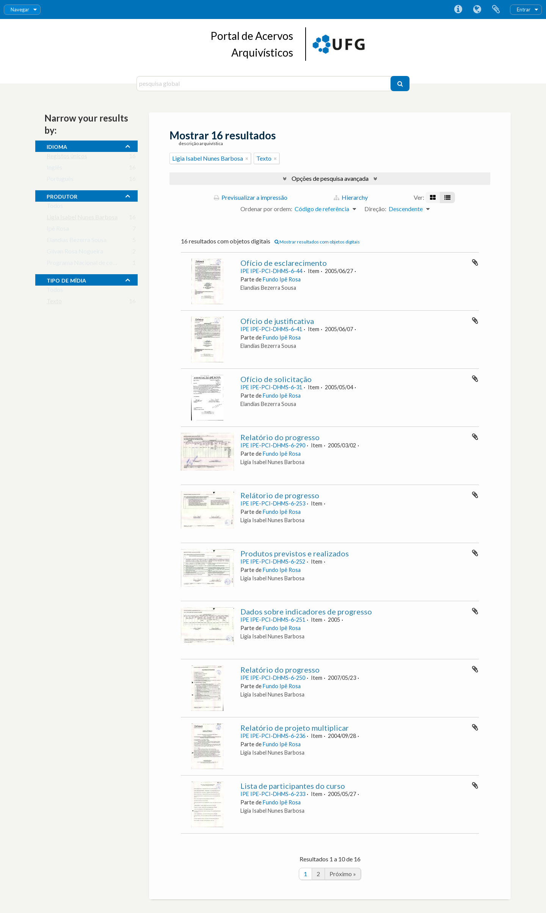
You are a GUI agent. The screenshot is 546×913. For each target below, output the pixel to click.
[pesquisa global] (264, 83)
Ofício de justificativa (277, 320)
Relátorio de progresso (279, 495)
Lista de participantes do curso (292, 785)
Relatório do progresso (280, 437)
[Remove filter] (246, 158)
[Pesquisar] (400, 83)
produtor (62, 195)
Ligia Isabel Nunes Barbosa (82, 218)
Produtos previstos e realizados (294, 553)
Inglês (54, 168)
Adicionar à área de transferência (475, 262)
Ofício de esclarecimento (283, 262)
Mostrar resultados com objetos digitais (317, 242)
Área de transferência (495, 9)
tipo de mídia (66, 279)
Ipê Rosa (58, 230)
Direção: (375, 208)
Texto (54, 302)
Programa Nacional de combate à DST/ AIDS (105, 264)
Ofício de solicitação (276, 379)
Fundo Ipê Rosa (282, 279)
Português (60, 180)
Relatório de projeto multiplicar (294, 727)
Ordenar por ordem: (266, 208)
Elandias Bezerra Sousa (77, 241)
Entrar (523, 9)
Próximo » (342, 873)
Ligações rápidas (458, 9)
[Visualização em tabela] (447, 197)
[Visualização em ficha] (432, 197)
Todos (55, 207)
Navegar (20, 9)
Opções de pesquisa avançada (330, 178)
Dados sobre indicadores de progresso (306, 611)
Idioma (477, 9)
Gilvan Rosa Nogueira (75, 252)
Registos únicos (67, 157)
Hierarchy (351, 197)
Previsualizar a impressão (250, 197)
